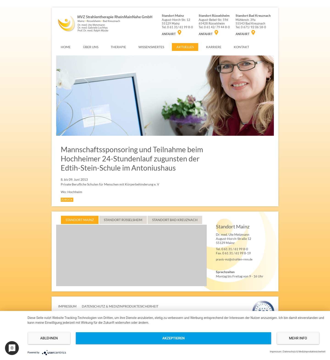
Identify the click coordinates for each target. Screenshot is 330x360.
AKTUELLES (185, 47)
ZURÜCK (66, 199)
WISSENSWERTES (151, 47)
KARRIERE (213, 47)
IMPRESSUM (67, 306)
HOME (66, 47)
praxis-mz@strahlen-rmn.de (234, 259)
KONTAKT (241, 47)
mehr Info (298, 338)
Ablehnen (49, 338)
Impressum (275, 351)
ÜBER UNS (90, 47)
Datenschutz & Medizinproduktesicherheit (304, 351)
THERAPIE (118, 47)
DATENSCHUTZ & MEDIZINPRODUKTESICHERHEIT (120, 306)
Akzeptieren (173, 338)
